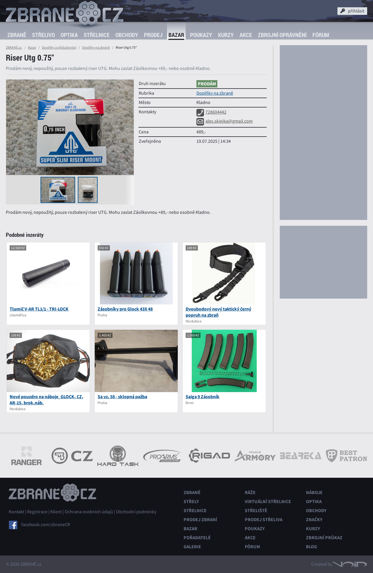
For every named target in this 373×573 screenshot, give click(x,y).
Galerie (192, 547)
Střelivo (43, 35)
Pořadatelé (197, 538)
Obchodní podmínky (136, 512)
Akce (246, 35)
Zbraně (16, 35)
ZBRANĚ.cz (14, 47)
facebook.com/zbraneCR (45, 525)
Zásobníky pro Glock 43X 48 (125, 309)
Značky (314, 519)
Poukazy (201, 35)
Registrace (37, 512)
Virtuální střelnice (268, 501)
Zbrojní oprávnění (282, 35)
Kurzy (226, 35)
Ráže (250, 492)
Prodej (153, 35)
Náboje (314, 492)
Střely (191, 501)
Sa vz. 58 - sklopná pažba (122, 397)
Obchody (126, 35)
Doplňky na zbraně (96, 47)
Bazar (176, 35)
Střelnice (97, 35)
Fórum (320, 35)
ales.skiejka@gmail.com (224, 121)
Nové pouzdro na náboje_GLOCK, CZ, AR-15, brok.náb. (46, 400)
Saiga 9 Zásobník (202, 397)
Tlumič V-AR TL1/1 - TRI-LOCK (39, 309)
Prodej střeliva (263, 519)
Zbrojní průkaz (324, 538)
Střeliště (256, 510)
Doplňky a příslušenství (59, 47)
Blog (311, 547)
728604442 (211, 112)
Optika (69, 35)
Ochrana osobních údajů (89, 512)
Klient (56, 512)
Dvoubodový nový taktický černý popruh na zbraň (218, 312)
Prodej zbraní (200, 519)
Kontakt (16, 512)
